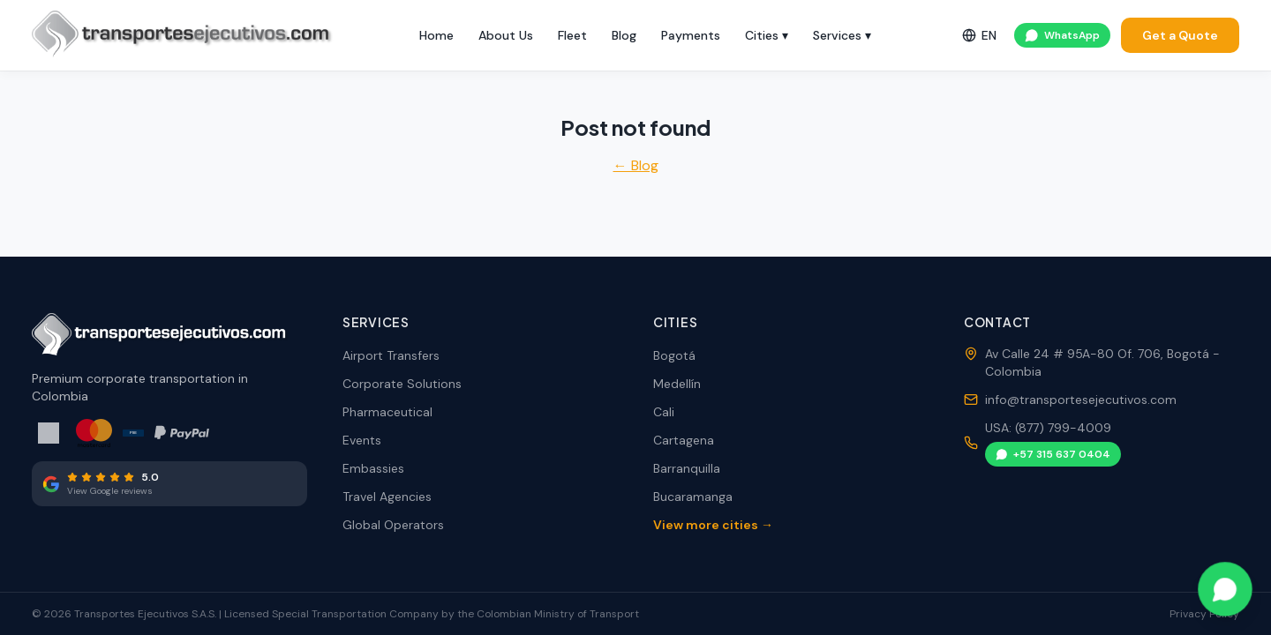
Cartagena (683, 440)
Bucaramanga (693, 496)
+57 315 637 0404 (1053, 454)
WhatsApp (1062, 35)
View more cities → (713, 525)
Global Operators (393, 525)
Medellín (677, 384)
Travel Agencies (387, 496)
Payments (690, 35)
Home (436, 35)
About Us (505, 35)
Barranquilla (686, 468)
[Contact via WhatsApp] (1225, 589)
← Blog (635, 165)
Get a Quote (1180, 35)
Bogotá (674, 355)
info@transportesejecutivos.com (1081, 399)
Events (361, 440)
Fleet (572, 35)
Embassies (373, 468)
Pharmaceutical (387, 412)
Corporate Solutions (402, 384)
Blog (624, 35)
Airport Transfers (391, 355)
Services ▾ (842, 35)
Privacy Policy (1204, 614)
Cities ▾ (766, 35)
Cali (663, 412)
